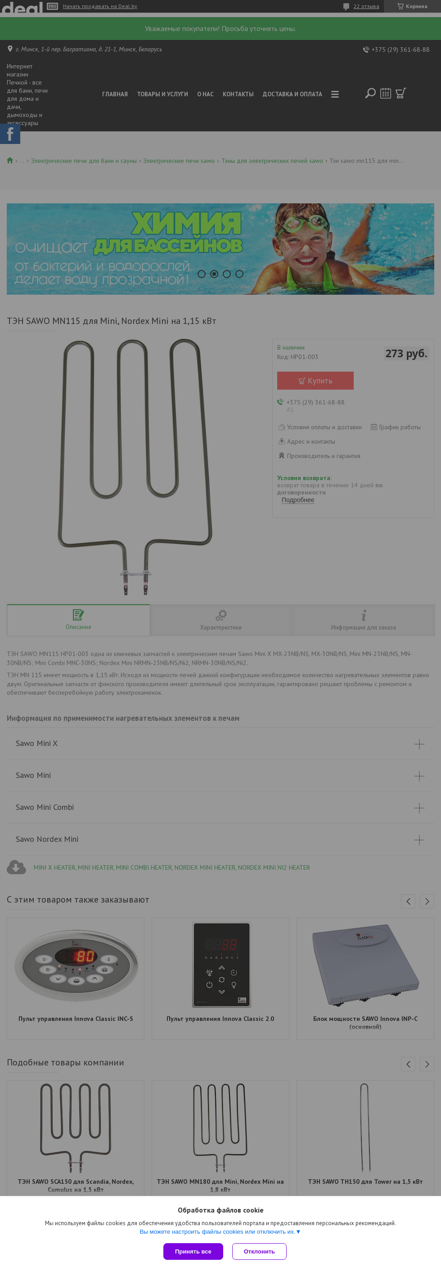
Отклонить (259, 1251)
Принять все (193, 1251)
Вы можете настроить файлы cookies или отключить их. (217, 1231)
